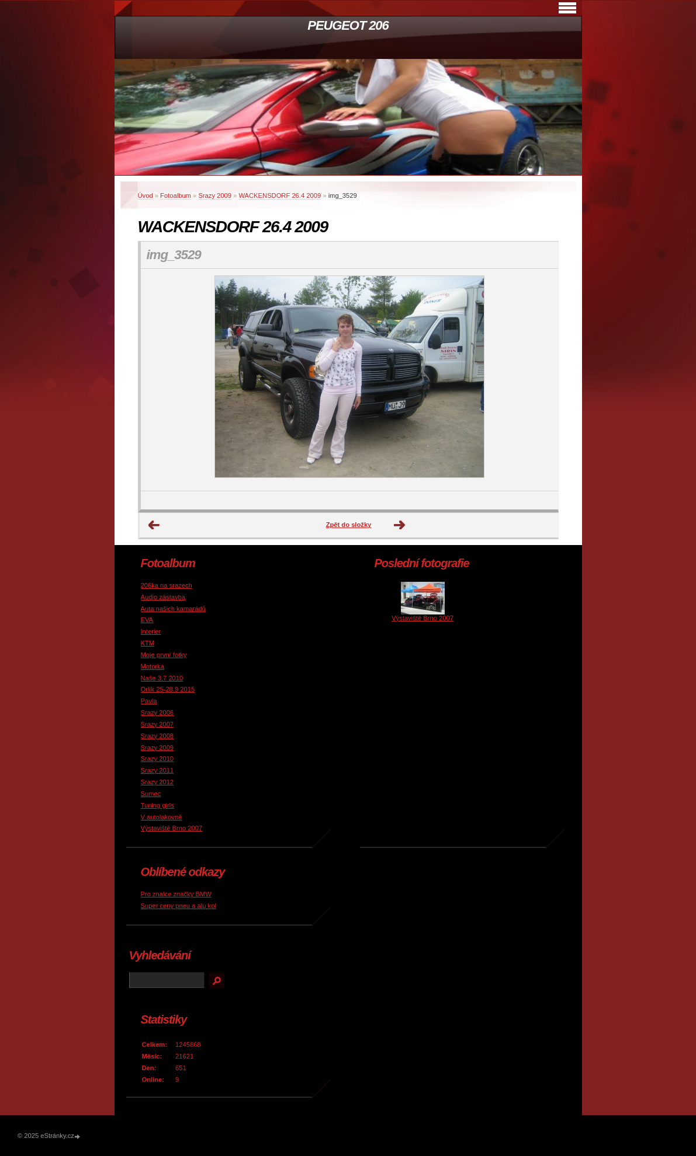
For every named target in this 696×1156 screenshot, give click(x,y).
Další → (399, 525)
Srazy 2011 (157, 770)
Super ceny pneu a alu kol (178, 905)
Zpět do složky (349, 524)
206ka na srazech (166, 585)
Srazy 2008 (157, 735)
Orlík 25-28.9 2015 (168, 689)
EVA (147, 619)
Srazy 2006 (157, 712)
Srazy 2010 (157, 758)
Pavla (149, 700)
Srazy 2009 (214, 195)
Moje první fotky (164, 654)
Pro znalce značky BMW (176, 893)
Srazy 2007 (157, 724)
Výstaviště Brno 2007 (172, 828)
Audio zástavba (163, 596)
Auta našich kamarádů (173, 608)
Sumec (151, 793)
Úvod (145, 195)
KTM (148, 643)
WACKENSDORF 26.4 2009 (279, 195)
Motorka (152, 666)
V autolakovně (161, 816)
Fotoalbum (175, 195)
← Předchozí (154, 525)
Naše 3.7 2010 (162, 678)
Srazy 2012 (157, 781)
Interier (151, 631)
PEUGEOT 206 (347, 25)
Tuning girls (157, 805)
